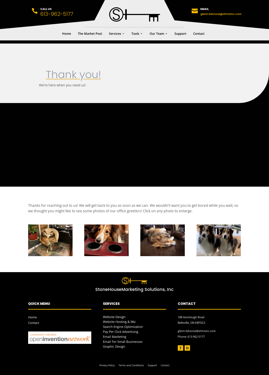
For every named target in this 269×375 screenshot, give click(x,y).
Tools (135, 34)
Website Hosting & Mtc (119, 322)
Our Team (157, 34)
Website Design (114, 317)
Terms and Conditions (131, 365)
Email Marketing (114, 337)
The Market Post (90, 34)
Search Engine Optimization (123, 327)
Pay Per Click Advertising (120, 332)
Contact (198, 34)
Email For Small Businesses (123, 342)
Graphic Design (114, 346)
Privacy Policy (107, 365)
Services (115, 34)
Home (66, 34)
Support (180, 34)
